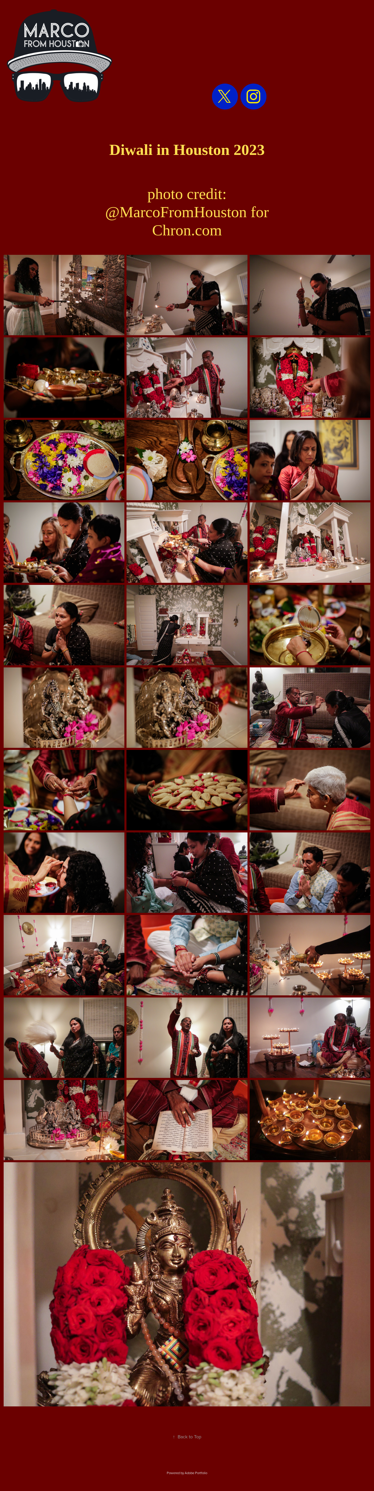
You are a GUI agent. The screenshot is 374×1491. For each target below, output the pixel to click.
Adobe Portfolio (196, 1473)
